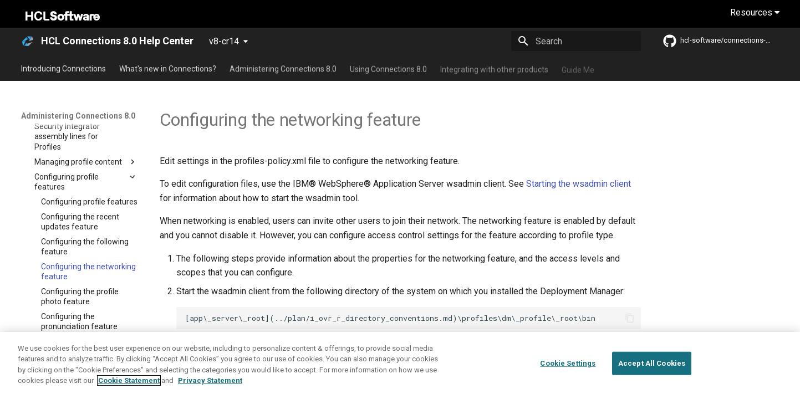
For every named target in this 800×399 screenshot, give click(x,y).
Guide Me (578, 68)
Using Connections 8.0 (388, 68)
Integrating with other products (494, 68)
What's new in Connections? (167, 68)
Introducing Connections (63, 68)
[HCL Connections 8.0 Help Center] (28, 41)
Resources (754, 12)
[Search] (576, 41)
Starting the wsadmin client (578, 183)
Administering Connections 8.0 (283, 68)
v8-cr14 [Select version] (224, 41)
